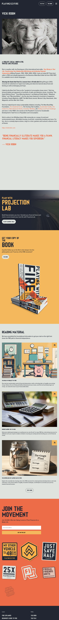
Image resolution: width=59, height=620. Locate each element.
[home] (10, 4)
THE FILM (42, 3)
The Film (33, 618)
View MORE (29, 490)
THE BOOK (50, 3)
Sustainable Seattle (46, 107)
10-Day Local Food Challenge (47, 109)
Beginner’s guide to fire (9, 618)
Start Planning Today (8, 221)
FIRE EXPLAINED (6, 615)
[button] (56, 3)
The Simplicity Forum (16, 107)
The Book (33, 615)
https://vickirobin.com (8, 128)
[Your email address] (21, 528)
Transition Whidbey (29, 109)
